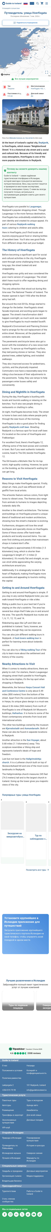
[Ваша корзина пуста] (42, 3)
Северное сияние (34, 1153)
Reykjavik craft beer (19, 427)
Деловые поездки (35, 1120)
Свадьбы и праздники (12, 1171)
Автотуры (6, 1105)
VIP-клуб (6, 1127)
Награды (31, 1065)
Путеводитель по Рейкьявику (10, 1146)
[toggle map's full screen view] (46, 72)
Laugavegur (35, 206)
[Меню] (46, 3)
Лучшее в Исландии (11, 1158)
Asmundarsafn (31, 728)
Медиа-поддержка (35, 1176)
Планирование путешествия (33, 1139)
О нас (4, 1065)
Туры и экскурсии (35, 1100)
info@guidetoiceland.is (37, 1090)
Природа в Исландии (11, 1138)
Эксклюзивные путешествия (9, 1121)
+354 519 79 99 (9, 1090)
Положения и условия (12, 1070)
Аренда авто (32, 1105)
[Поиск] (37, 3)
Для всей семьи (34, 1115)
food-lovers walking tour (27, 638)
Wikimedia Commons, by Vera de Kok (21, 138)
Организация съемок (11, 1176)
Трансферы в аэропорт (12, 1115)
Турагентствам (9, 1191)
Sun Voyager (33, 740)
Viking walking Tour (30, 650)
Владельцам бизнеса (12, 1181)
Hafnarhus (17, 713)
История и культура (36, 1145)
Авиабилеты (32, 1110)
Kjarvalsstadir (13, 728)
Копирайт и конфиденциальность (37, 1071)
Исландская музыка (11, 1153)
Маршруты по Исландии (33, 1159)
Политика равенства (11, 1078)
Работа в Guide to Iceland (34, 1192)
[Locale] (26, 3)
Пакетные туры (9, 1100)
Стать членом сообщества (8, 1200)
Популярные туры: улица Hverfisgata (21, 795)
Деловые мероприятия (37, 1171)
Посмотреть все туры (37, 870)
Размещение (8, 1110)
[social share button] (25, 22)
